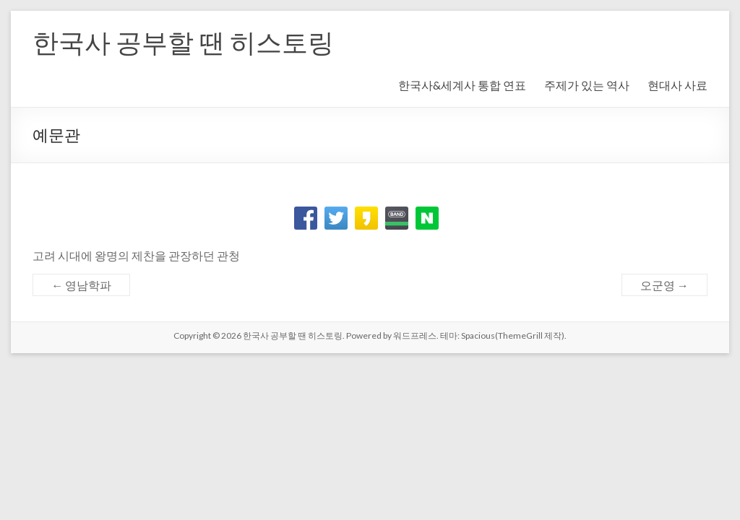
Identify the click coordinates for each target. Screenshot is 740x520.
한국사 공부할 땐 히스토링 (183, 42)
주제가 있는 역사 (586, 85)
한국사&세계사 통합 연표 (462, 85)
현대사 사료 (677, 85)
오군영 (664, 285)
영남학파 (81, 285)
